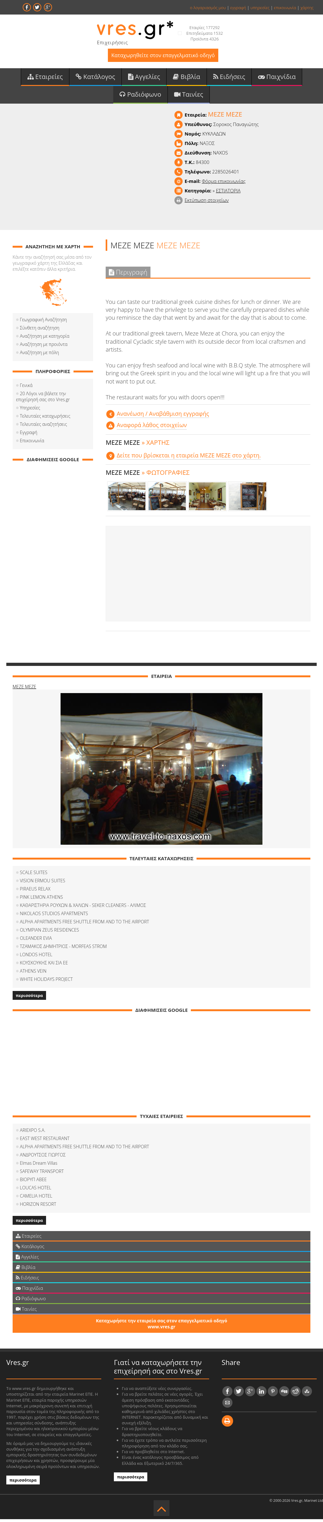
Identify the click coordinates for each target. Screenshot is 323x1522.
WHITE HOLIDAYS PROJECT (46, 982)
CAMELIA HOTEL (36, 1199)
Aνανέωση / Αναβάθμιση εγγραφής (163, 416)
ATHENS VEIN (33, 974)
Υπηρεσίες (30, 411)
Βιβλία (186, 78)
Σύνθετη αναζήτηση (39, 331)
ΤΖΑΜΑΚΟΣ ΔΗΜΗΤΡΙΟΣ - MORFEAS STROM (63, 949)
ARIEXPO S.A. (32, 1133)
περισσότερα (29, 998)
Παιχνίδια (277, 78)
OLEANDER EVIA (36, 941)
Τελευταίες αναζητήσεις (43, 427)
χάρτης (307, 7)
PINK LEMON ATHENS (41, 900)
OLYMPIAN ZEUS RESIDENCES (49, 933)
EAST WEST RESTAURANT (44, 1141)
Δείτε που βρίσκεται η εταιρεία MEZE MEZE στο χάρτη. (189, 458)
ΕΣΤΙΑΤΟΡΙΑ (228, 193)
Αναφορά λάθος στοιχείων (152, 428)
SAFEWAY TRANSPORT (42, 1174)
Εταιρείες (45, 78)
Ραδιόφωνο (140, 97)
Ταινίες (188, 97)
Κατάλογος (95, 78)
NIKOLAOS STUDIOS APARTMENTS (54, 916)
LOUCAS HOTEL (35, 1190)
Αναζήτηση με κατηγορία (44, 339)
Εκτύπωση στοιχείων (207, 203)
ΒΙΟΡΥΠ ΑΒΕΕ (33, 1182)
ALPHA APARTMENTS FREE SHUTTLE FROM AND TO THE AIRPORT (84, 924)
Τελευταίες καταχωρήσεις (45, 419)
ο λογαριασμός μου (208, 7)
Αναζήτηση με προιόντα (44, 347)
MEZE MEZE (24, 689)
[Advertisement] (208, 576)
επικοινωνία (285, 7)
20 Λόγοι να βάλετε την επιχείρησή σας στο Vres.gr (52, 399)
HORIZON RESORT (38, 1207)
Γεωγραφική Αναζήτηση (43, 322)
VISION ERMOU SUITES (42, 883)
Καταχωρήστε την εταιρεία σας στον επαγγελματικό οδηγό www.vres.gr (161, 1326)
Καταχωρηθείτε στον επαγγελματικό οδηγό (163, 56)
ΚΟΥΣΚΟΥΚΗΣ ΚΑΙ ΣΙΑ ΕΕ (44, 966)
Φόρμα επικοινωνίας (224, 184)
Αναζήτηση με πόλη (39, 355)
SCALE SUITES (33, 875)
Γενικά (26, 388)
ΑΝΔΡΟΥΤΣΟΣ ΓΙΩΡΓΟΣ (43, 1158)
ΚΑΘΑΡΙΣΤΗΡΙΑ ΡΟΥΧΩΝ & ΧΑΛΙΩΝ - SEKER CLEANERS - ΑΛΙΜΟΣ (83, 908)
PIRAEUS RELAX (35, 892)
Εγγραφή (28, 435)
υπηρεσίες (260, 7)
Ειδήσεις (229, 78)
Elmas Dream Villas (38, 1166)
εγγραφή (238, 7)
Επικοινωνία (32, 443)
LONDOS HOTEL (36, 957)
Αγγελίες (144, 78)
